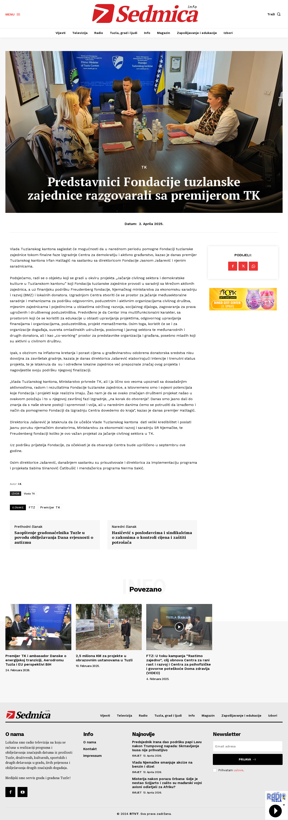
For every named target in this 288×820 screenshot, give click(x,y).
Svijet (137, 755)
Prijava (247, 759)
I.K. (20, 484)
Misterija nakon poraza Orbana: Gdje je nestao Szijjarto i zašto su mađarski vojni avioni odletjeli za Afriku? (167, 783)
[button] (275, 14)
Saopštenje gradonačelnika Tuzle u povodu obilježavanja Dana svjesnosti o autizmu (53, 537)
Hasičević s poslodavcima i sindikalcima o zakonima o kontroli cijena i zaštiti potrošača (152, 537)
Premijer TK (50, 507)
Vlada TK (29, 493)
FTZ (32, 507)
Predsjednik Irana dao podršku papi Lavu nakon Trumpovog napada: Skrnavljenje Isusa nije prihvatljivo (167, 746)
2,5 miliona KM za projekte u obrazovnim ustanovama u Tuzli (104, 658)
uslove (238, 770)
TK (144, 167)
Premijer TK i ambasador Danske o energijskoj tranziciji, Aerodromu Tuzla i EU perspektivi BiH (35, 660)
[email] (248, 746)
